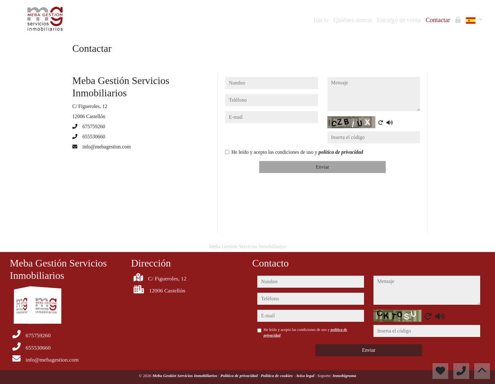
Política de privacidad (239, 375)
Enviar (322, 167)
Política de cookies (277, 375)
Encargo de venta (398, 19)
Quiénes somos (352, 19)
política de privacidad (341, 152)
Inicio (320, 19)
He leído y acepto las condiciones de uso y (297, 152)
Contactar (438, 19)
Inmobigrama (344, 375)
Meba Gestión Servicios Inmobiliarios (185, 375)
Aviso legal (305, 375)
